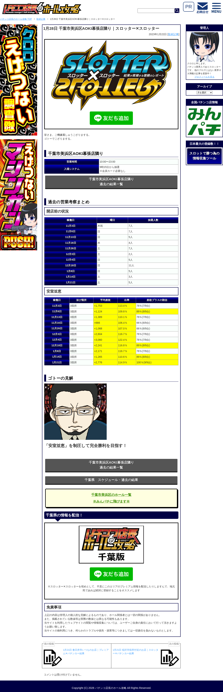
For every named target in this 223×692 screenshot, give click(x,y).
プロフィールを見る (204, 77)
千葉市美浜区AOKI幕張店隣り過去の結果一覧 (111, 181)
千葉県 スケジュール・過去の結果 (111, 480)
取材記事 (173, 34)
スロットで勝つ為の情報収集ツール (204, 155)
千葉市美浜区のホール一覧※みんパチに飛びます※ (111, 498)
